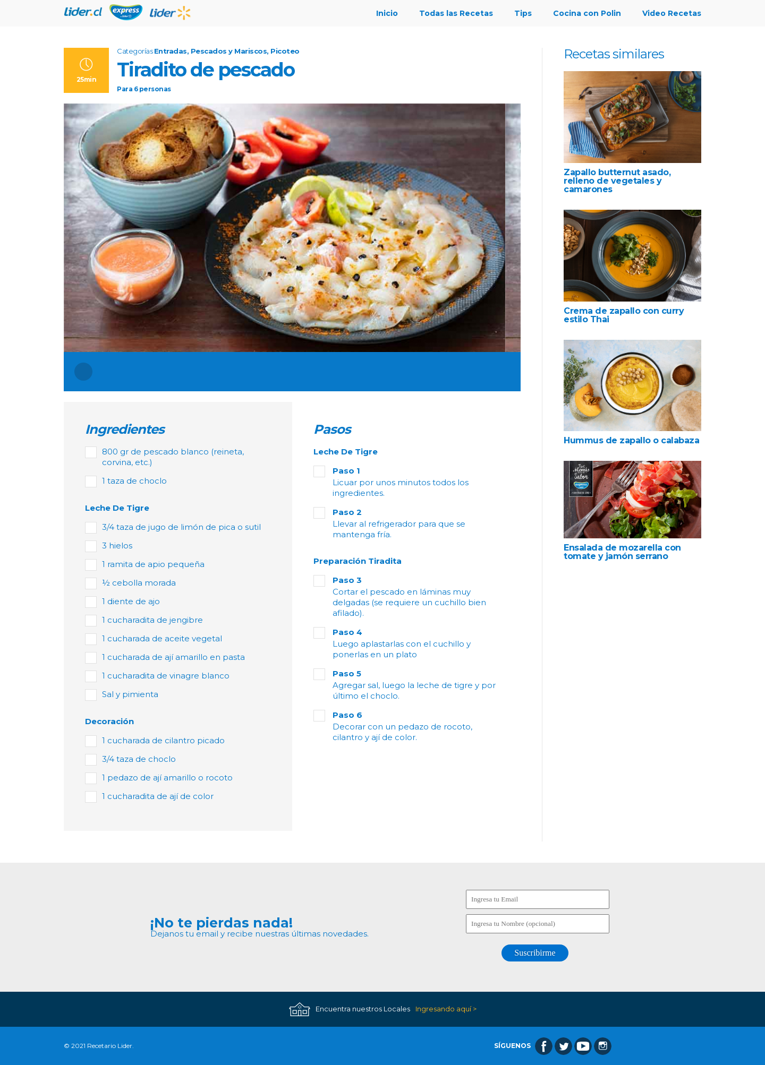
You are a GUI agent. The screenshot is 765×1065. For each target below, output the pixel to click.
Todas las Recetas (456, 13)
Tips (523, 13)
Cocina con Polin (587, 13)
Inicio (387, 13)
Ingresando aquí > (446, 1009)
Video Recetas (671, 13)
